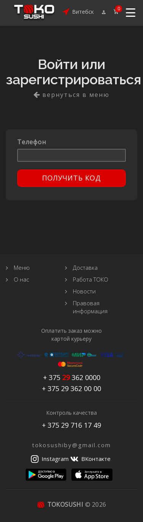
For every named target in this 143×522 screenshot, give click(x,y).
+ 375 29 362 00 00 (71, 389)
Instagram (55, 458)
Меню (22, 267)
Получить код (71, 177)
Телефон (31, 142)
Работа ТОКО (90, 279)
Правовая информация (90, 307)
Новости (84, 291)
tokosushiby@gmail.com (71, 445)
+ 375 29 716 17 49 (71, 425)
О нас (21, 279)
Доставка (85, 267)
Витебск (83, 11)
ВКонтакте (96, 458)
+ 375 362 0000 (71, 378)
